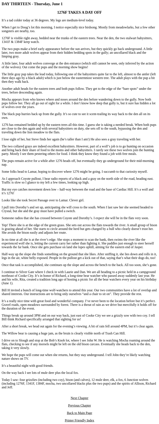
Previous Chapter (79, 405)
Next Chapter (79, 398)
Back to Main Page (79, 413)
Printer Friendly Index (79, 420)
